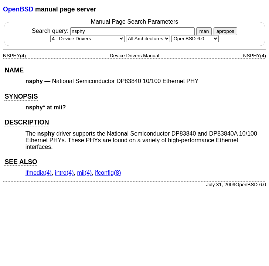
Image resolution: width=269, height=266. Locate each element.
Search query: (114, 31)
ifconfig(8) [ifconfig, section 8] (108, 173)
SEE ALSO (20, 162)
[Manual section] (87, 38)
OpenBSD (18, 9)
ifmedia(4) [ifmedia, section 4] (38, 173)
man (204, 31)
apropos (225, 31)
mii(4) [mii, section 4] (84, 173)
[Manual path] (195, 38)
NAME (14, 70)
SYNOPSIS (21, 96)
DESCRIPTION (26, 122)
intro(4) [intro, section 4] (64, 173)
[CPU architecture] (148, 38)
